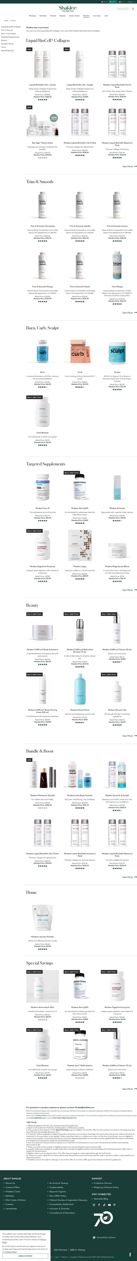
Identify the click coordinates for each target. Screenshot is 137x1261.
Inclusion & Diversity (60, 1208)
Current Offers (12, 1187)
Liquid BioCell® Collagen (11, 27)
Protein (53, 16)
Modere (86, 16)
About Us (10, 1183)
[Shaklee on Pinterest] (114, 1205)
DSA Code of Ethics (15, 1200)
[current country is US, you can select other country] (121, 2)
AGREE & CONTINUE (25, 1256)
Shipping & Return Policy (106, 1187)
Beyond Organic (58, 1191)
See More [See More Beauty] (129, 735)
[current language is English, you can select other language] (131, 2)
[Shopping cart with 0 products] (113, 2)
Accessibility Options (106, 1237)
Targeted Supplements (10, 37)
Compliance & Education (62, 1212)
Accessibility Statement (62, 1204)
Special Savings (7, 50)
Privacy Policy (10, 1252)
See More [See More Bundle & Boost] (129, 877)
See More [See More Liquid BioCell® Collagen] (129, 166)
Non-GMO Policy (58, 1195)
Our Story (97, 16)
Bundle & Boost (7, 44)
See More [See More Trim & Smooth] (129, 312)
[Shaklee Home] (68, 9)
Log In (104, 1)
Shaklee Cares (12, 1191)
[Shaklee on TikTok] (104, 1203)
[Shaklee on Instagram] (94, 1205)
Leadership (11, 1208)
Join (106, 16)
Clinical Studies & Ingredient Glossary (68, 1200)
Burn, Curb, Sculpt (8, 33)
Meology (32, 16)
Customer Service (103, 1183)
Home (6, 20)
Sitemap (64, 1257)
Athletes (9, 1195)
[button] (130, 1255)
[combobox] (124, 8)
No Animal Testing (59, 1183)
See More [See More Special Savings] (129, 1088)
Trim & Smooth (7, 30)
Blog (101, 1198)
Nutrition (43, 16)
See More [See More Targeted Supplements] (129, 589)
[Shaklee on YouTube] (109, 1205)
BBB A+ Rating (77, 1249)
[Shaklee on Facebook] (99, 1205)
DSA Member (60, 1249)
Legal (57, 1257)
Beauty (63, 16)
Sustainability (56, 1187)
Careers (9, 1204)
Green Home (74, 16)
